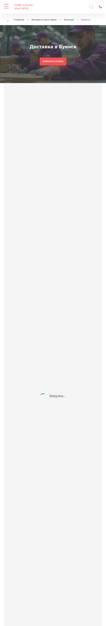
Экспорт (69, 20)
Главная (19, 20)
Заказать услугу (53, 61)
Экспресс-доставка (44, 20)
